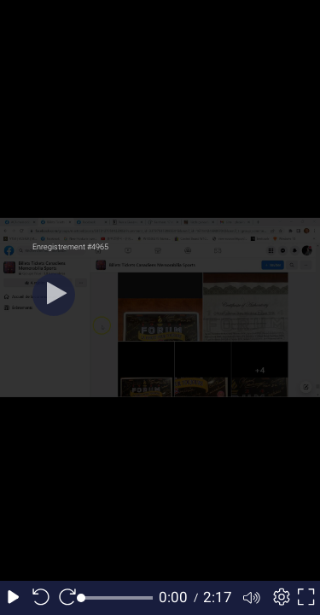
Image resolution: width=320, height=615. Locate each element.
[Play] (53, 294)
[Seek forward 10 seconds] (67, 598)
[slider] (117, 598)
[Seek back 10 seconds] (41, 598)
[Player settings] (279, 598)
